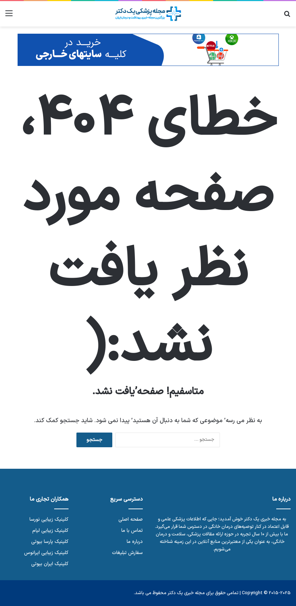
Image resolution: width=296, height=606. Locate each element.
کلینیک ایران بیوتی (50, 564)
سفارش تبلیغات (127, 553)
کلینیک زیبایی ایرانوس (46, 553)
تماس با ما (132, 530)
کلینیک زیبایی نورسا (49, 519)
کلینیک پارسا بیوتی (50, 541)
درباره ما (135, 541)
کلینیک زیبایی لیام (50, 530)
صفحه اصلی (130, 519)
